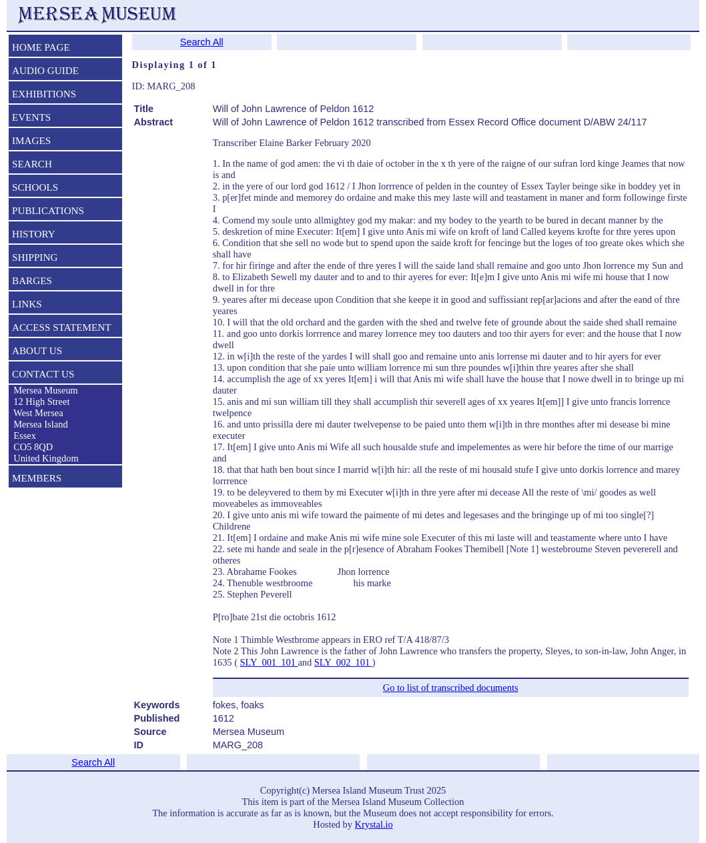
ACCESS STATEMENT (61, 327)
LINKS (27, 303)
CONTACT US (43, 373)
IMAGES (31, 140)
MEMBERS (36, 478)
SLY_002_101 (343, 662)
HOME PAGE (41, 47)
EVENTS (31, 117)
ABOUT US (37, 350)
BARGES (32, 280)
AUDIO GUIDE (45, 70)
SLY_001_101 (269, 662)
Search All (202, 42)
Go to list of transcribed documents (450, 687)
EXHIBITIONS (44, 93)
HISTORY (33, 233)
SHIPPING (34, 257)
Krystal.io (374, 824)
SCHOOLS (35, 187)
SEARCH (32, 163)
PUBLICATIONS (48, 210)
